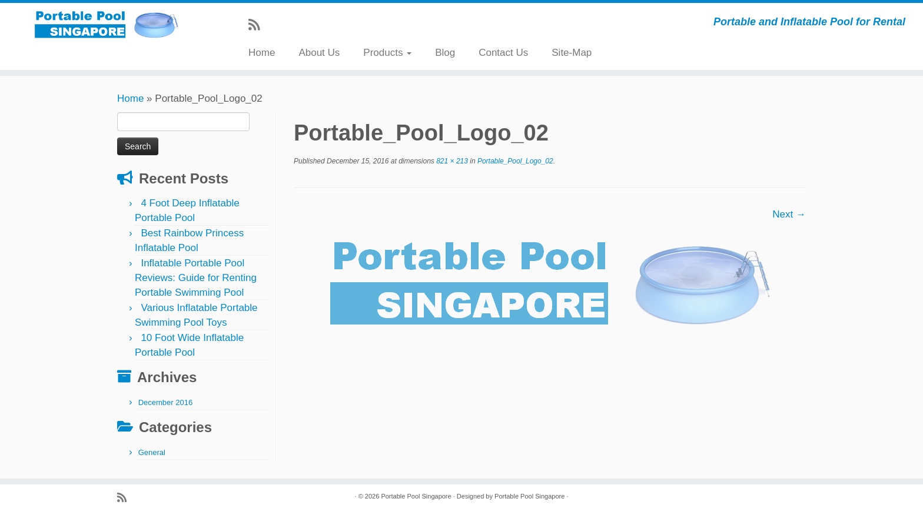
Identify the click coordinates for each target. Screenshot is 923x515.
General (151, 452)
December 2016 (165, 402)
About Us (319, 52)
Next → (789, 214)
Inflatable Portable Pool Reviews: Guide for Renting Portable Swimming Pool (196, 278)
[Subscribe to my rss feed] (257, 25)
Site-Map (572, 52)
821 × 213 (451, 161)
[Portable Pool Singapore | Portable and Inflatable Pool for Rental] (106, 24)
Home (261, 52)
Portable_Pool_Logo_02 (514, 161)
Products (387, 52)
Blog (445, 52)
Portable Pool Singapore (416, 496)
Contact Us (503, 52)
